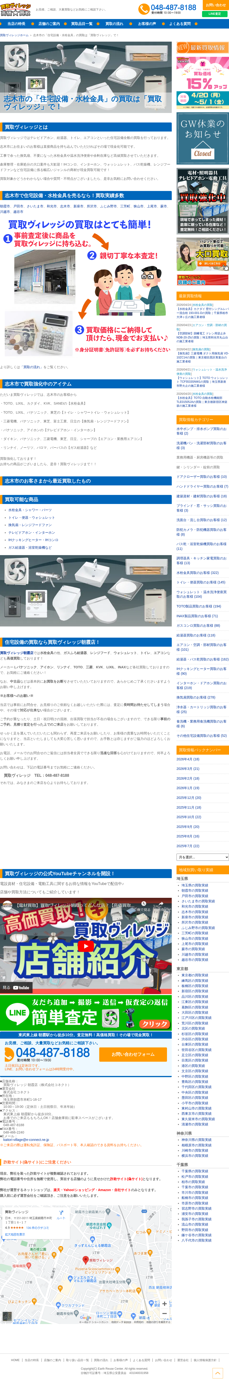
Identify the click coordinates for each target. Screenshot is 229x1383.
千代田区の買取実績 (197, 1087)
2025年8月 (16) (188, 836)
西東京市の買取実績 (197, 1113)
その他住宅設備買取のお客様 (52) (202, 736)
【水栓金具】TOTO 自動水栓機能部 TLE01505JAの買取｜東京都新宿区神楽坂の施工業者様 (202, 402)
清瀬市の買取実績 (195, 1124)
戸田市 (18, 206)
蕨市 (163, 206)
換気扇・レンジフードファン (30, 525)
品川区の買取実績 (195, 996)
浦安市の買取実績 (195, 1214)
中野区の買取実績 (195, 1076)
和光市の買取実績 (195, 906)
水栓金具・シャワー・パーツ (30, 510)
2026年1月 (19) (188, 788)
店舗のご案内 (49, 24)
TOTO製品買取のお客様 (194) (199, 606)
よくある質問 (180, 24)
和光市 (52, 206)
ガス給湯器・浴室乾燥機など (30, 547)
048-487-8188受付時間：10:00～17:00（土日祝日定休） (50, 1054)
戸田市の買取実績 (195, 896)
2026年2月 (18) (188, 778)
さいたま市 (35, 206)
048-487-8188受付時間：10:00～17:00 (168, 9)
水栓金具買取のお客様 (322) (198, 573)
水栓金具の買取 (203, 305)
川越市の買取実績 (195, 954)
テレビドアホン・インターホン (31, 532)
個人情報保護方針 (203, 1360)
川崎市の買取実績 (195, 1150)
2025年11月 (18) (189, 807)
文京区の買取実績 (195, 1071)
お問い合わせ (216, 5)
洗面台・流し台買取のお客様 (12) (202, 520)
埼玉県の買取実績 (195, 885)
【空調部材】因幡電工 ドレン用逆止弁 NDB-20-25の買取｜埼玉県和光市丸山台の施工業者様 (202, 337)
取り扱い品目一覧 (78, 1360)
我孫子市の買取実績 (197, 1219)
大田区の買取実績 (195, 1012)
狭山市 (139, 206)
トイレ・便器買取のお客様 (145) (201, 582)
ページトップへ (224, 1373)
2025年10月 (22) (189, 817)
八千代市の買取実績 (197, 1240)
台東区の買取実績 (195, 1044)
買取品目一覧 (82, 24)
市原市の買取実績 (195, 1203)
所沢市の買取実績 (195, 922)
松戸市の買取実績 (195, 1176)
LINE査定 (216, 14)
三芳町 (125, 206)
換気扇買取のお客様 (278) (196, 697)
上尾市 (152, 206)
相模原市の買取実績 (197, 1145)
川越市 (5, 212)
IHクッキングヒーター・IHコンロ (33, 540)
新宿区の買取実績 (195, 991)
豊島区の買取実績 (195, 1082)
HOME (17, 1360)
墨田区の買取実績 (195, 1098)
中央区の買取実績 (195, 1092)
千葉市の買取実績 (195, 1187)
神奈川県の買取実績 (197, 1140)
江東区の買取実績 (195, 1002)
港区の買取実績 (193, 1066)
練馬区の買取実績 (195, 980)
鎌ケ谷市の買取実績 (197, 1235)
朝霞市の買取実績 (195, 890)
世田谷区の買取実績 (197, 1050)
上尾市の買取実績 (195, 944)
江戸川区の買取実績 (197, 1018)
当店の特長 (16, 24)
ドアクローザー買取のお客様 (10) (202, 477)
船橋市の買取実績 (195, 1198)
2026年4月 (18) (188, 759)
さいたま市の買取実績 (198, 901)
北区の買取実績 (193, 1028)
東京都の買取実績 (195, 975)
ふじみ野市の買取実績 (198, 928)
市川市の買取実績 (195, 1192)
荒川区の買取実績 (195, 1023)
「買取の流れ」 (31, 367)
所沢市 (92, 206)
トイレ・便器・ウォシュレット (31, 517)
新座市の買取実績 (195, 917)
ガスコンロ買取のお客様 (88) (198, 625)
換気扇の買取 (201, 349)
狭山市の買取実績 (195, 938)
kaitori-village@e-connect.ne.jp (26, 1140)
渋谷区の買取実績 (195, 1039)
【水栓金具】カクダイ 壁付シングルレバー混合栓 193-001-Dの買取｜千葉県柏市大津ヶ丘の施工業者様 (203, 313)
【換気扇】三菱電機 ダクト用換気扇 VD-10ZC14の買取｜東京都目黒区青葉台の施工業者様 (203, 357)
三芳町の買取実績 (195, 933)
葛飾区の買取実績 (195, 1007)
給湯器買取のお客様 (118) (196, 635)
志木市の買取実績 (195, 912)
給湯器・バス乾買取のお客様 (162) (203, 659)
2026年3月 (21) (188, 769)
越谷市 (18, 212)
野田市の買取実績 (195, 1230)
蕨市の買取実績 (193, 949)
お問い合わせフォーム (135, 1054)
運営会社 (181, 1360)
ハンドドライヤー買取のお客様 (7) (202, 486)
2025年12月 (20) (189, 798)
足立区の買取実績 (195, 1055)
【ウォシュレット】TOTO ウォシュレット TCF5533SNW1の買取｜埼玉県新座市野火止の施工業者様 (202, 382)
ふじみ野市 (108, 206)
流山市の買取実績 (195, 1224)
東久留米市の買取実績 (198, 1119)
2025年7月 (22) (188, 846)
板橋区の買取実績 (195, 986)
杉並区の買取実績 (195, 1034)
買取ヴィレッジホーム (14, 35)
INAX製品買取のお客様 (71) (197, 616)
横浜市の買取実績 (195, 1156)
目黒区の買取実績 (195, 1060)
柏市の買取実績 (193, 1182)
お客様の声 (147, 24)
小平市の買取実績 (195, 1103)
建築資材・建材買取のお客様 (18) (202, 496)
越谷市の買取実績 (195, 960)
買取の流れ (114, 24)
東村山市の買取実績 (197, 1108)
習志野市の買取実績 (197, 1208)
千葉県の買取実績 (195, 1171)
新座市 (78, 206)
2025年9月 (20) (188, 827)
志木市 (65, 206)
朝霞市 (5, 206)
